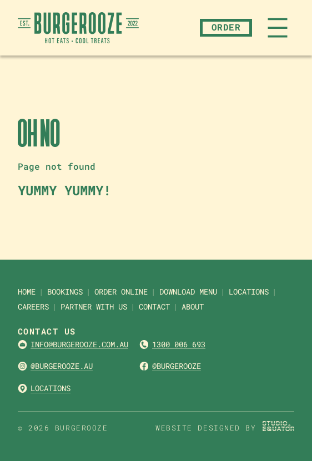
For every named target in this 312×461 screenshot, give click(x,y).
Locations (51, 388)
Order (226, 27)
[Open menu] (277, 27)
